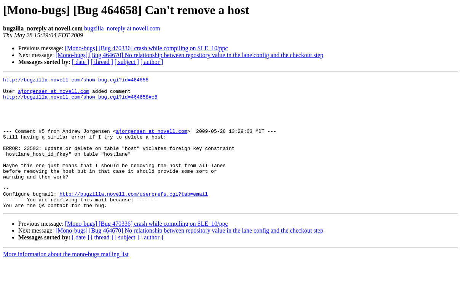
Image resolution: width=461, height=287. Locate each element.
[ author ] (151, 62)
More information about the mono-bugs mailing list (66, 280)
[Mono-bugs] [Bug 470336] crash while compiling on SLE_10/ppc (146, 48)
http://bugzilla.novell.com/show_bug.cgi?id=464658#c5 (80, 101)
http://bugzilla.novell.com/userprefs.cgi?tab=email (133, 217)
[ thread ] (102, 62)
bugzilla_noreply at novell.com (122, 28)
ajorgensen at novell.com (53, 94)
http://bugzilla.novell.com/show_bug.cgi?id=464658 (75, 80)
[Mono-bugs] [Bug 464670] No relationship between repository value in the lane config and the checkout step (189, 55)
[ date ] (80, 62)
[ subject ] (127, 62)
